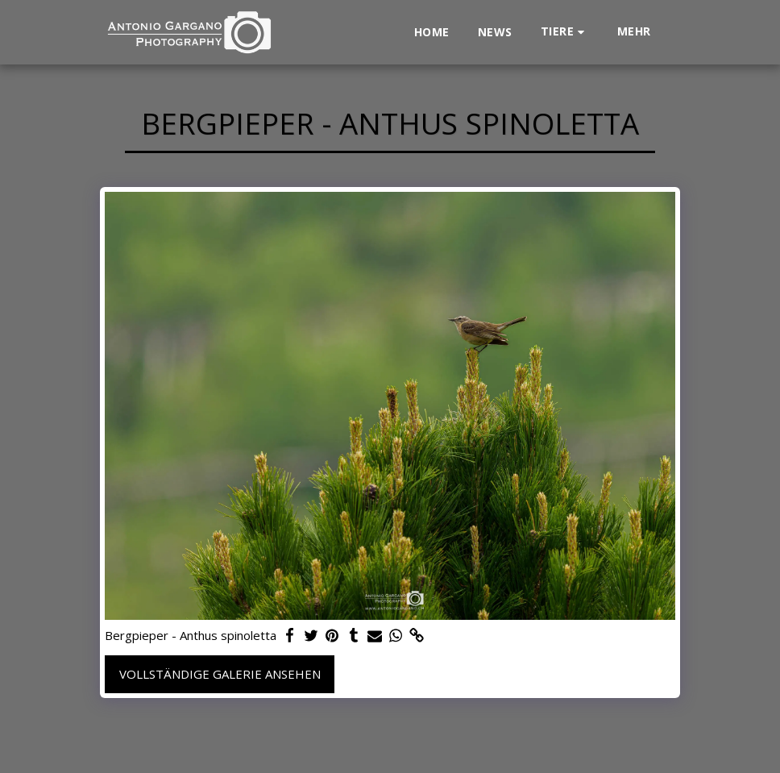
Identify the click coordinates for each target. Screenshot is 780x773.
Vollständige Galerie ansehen (220, 674)
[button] (565, 31)
